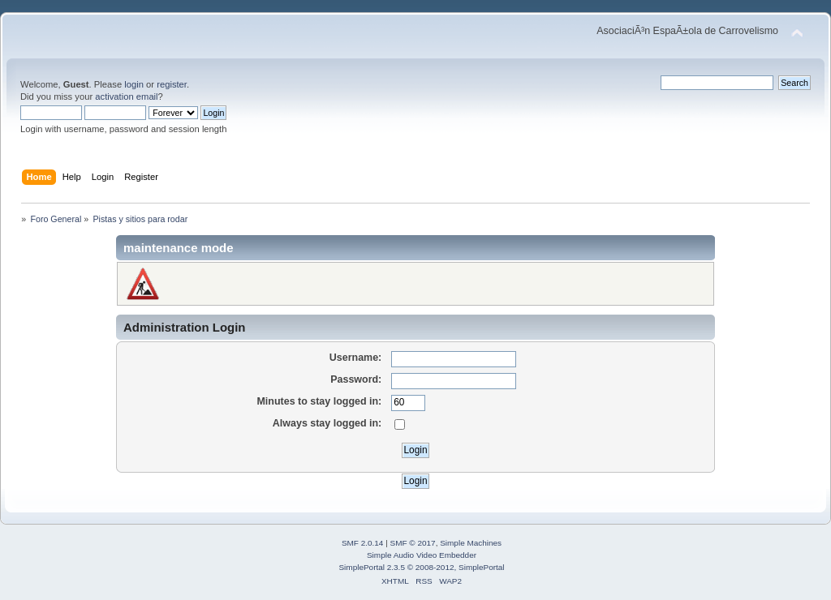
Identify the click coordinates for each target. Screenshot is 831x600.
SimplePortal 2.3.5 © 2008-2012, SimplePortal (421, 567)
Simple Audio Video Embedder (421, 555)
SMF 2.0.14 (363, 542)
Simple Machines (471, 542)
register (172, 84)
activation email (126, 96)
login (134, 84)
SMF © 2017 (413, 542)
